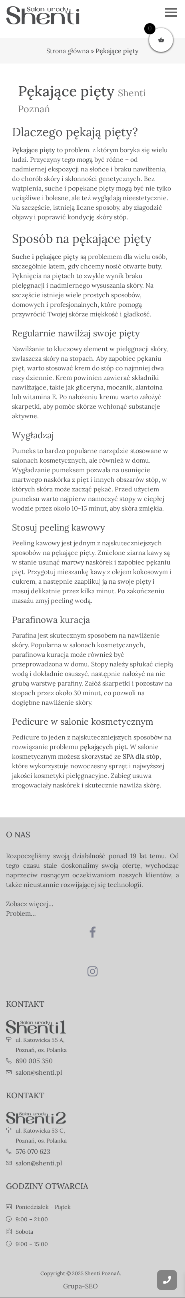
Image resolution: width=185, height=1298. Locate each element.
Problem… (21, 913)
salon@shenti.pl (39, 1072)
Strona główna (67, 51)
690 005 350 (34, 1061)
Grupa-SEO (80, 1286)
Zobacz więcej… (30, 904)
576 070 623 (33, 1151)
